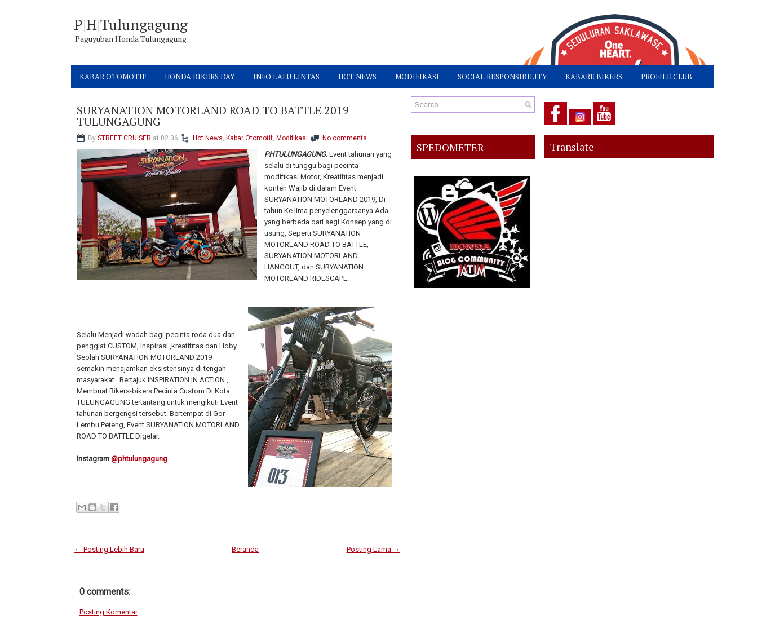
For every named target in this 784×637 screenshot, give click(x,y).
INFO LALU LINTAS (286, 77)
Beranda (245, 549)
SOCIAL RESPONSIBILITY (502, 77)
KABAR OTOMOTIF (112, 77)
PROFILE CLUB (666, 77)
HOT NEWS (357, 77)
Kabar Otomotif (249, 138)
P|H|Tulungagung (131, 24)
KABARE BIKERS (593, 77)
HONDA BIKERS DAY (199, 77)
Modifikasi (292, 138)
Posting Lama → (373, 549)
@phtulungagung (139, 458)
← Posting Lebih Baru (109, 549)
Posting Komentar (108, 612)
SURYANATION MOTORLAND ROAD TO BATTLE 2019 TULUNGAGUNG (213, 116)
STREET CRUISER (124, 138)
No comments (344, 138)
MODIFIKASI (417, 77)
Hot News (208, 138)
